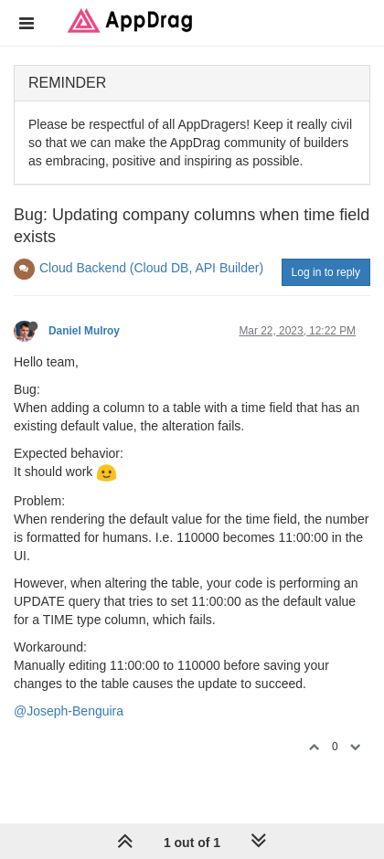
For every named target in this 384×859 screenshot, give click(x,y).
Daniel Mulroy (84, 330)
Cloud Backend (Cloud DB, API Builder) (151, 267)
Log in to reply (326, 272)
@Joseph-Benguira (68, 711)
